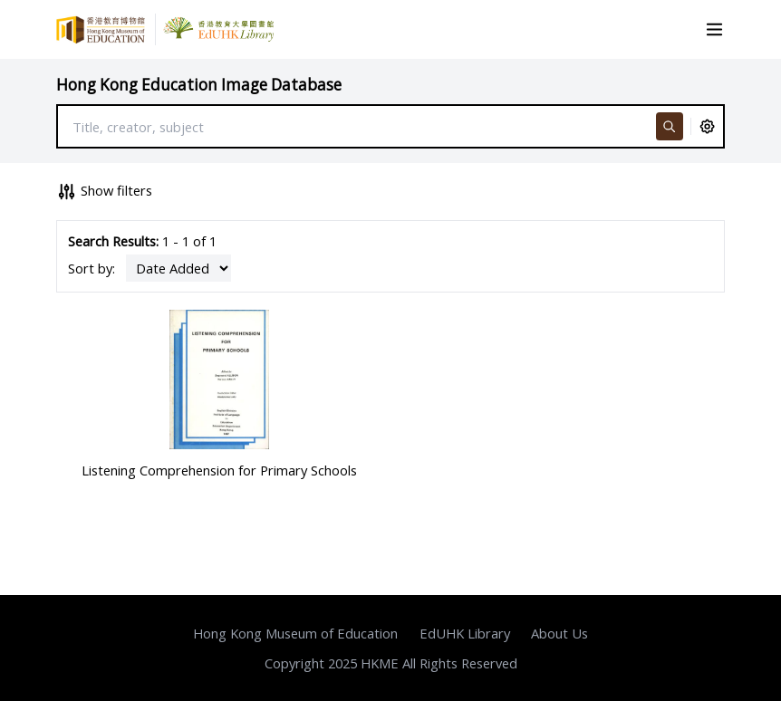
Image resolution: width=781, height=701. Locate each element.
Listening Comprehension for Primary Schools (219, 470)
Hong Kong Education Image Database (199, 84)
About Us (559, 633)
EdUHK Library (464, 633)
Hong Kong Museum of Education (295, 633)
